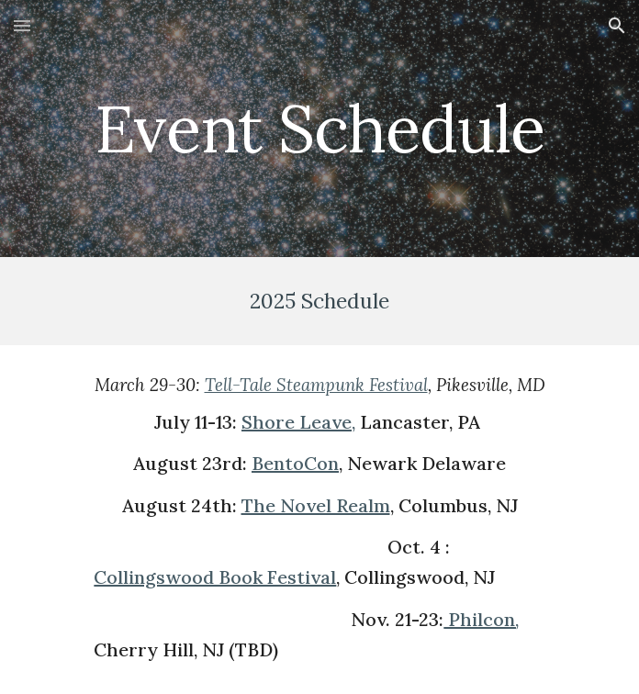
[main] (319, 129)
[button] (22, 25)
